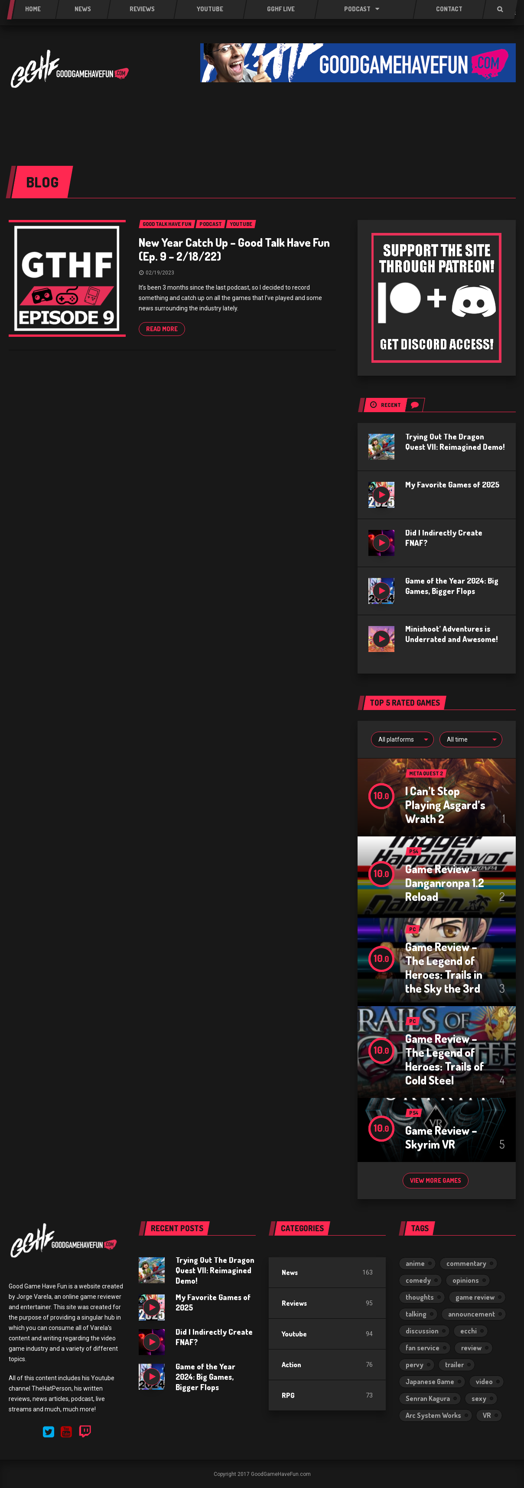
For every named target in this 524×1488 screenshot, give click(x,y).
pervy (414, 1364)
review (471, 1347)
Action (291, 1364)
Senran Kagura (428, 1398)
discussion (422, 1331)
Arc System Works (433, 1415)
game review (475, 1297)
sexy (479, 1398)
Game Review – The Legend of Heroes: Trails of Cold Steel (444, 1059)
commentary (466, 1263)
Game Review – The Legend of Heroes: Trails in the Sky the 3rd (443, 967)
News (290, 1272)
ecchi (468, 1331)
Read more (162, 328)
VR (487, 1415)
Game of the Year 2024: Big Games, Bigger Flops (205, 1377)
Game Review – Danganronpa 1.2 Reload (444, 883)
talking (416, 1314)
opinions (465, 1280)
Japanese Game (430, 1381)
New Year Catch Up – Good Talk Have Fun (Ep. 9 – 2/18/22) (234, 249)
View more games (435, 1180)
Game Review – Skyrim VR (441, 1137)
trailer (454, 1364)
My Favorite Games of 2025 (452, 484)
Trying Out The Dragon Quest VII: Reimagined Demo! (215, 1270)
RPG (288, 1395)
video (484, 1381)
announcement (471, 1314)
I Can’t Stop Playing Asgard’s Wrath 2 (445, 805)
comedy (418, 1280)
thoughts (420, 1297)
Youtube (294, 1334)
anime (415, 1263)
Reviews (294, 1303)
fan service (422, 1347)
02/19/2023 (160, 273)
